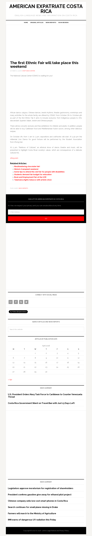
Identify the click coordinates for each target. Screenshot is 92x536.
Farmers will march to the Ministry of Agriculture (32, 513)
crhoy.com (14, 158)
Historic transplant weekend (26, 169)
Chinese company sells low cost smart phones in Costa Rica (38, 501)
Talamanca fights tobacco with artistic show (33, 180)
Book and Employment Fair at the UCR (30, 177)
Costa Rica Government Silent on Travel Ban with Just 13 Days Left (41, 403)
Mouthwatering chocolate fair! (27, 166)
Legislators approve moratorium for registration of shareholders (40, 488)
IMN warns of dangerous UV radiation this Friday (32, 519)
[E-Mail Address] (46, 212)
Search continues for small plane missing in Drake (33, 507)
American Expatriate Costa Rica (46, 8)
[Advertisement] (46, 39)
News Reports (23, 188)
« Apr (10, 380)
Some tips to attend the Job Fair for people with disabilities (39, 172)
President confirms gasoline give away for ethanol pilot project (39, 494)
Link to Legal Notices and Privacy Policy (55, 530)
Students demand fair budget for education (33, 174)
